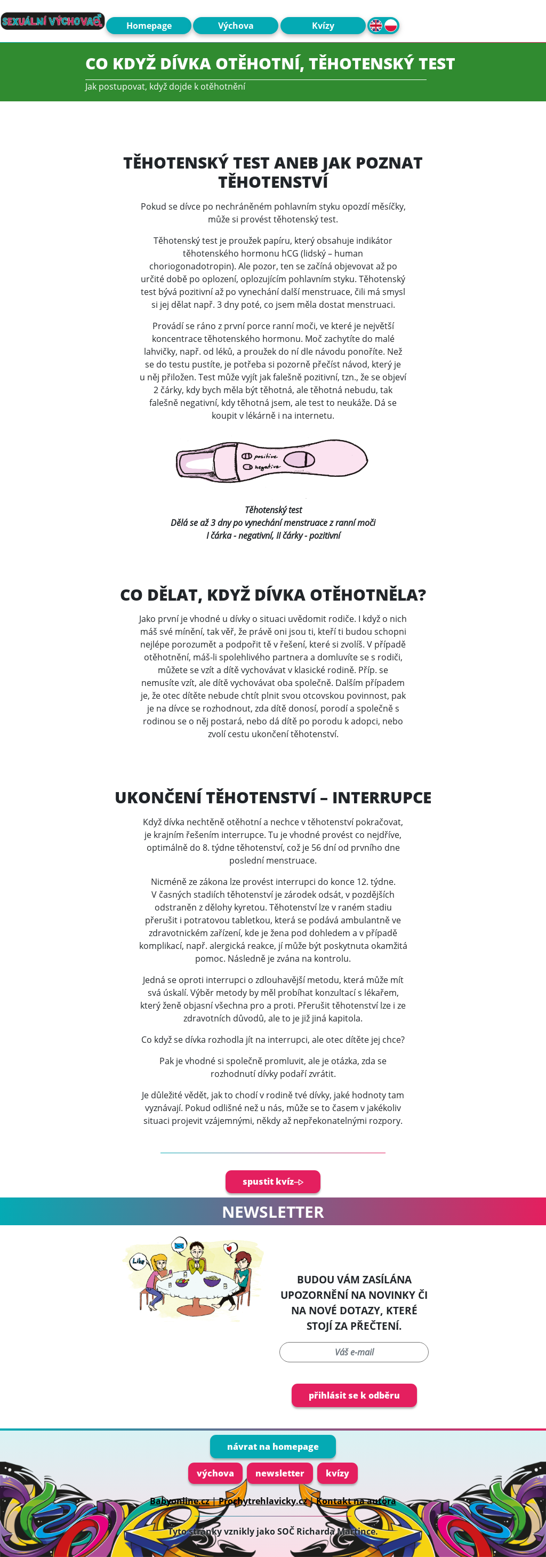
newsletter (279, 1473)
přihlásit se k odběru (354, 1395)
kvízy (337, 1473)
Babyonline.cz (180, 1501)
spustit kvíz (273, 1181)
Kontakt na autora (356, 1501)
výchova (215, 1473)
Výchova (236, 25)
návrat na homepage (273, 1446)
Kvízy (323, 25)
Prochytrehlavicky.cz (263, 1501)
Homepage (149, 25)
